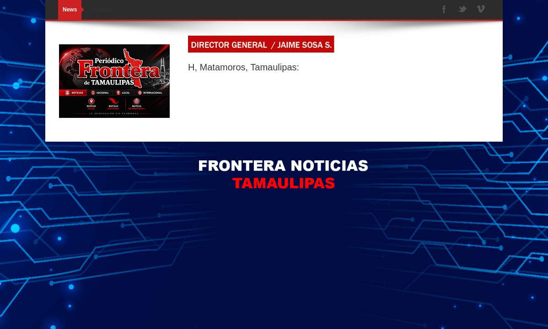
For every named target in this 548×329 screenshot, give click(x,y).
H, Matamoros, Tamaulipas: (243, 67)
